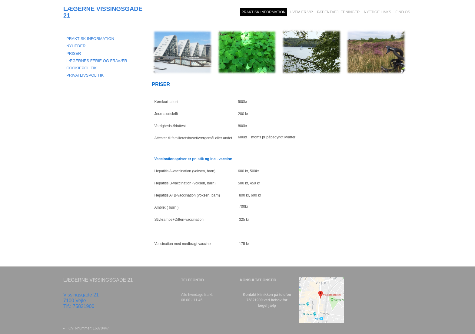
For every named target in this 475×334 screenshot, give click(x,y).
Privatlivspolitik (85, 75)
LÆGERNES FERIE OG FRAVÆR (96, 60)
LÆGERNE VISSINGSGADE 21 (102, 12)
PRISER (73, 53)
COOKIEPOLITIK (81, 68)
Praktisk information (90, 38)
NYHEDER (76, 46)
